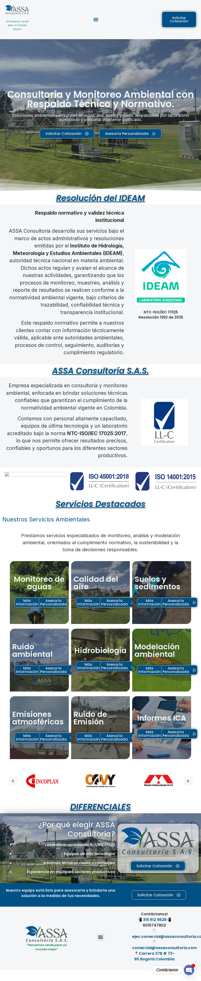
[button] (96, 19)
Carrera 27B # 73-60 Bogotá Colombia (154, 956)
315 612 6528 (154, 919)
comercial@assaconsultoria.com (164, 948)
